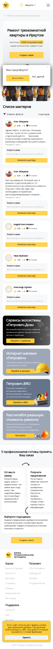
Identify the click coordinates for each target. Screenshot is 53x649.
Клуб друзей (35, 573)
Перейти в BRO (20, 402)
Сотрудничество (37, 583)
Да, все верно (17, 78)
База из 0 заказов (13, 568)
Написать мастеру (26, 160)
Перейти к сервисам (20, 340)
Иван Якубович (21, 255)
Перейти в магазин (20, 371)
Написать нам (10, 612)
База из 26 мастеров (10, 576)
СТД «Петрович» (37, 568)
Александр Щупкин (23, 287)
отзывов (31, 125)
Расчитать (20, 435)
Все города (10, 598)
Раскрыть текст (12, 144)
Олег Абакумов (21, 121)
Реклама (33, 578)
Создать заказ (27, 55)
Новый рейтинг (12, 593)
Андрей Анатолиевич (24, 224)
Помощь (9, 588)
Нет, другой (38, 76)
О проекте (10, 583)
